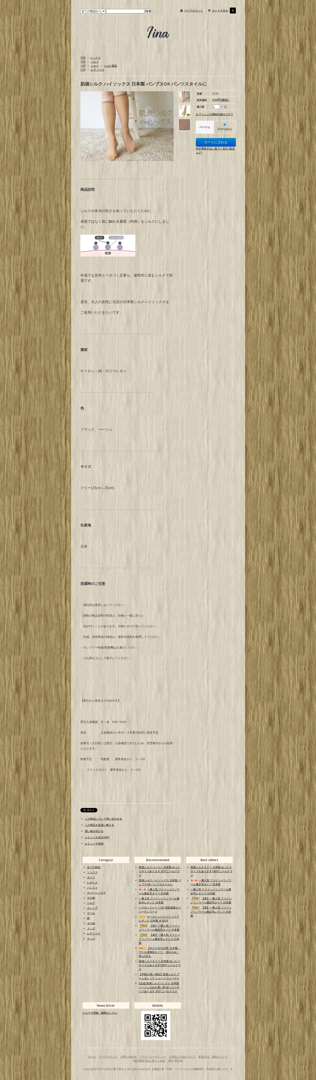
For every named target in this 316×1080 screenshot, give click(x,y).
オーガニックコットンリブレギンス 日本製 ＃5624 (159, 918)
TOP (83, 58)
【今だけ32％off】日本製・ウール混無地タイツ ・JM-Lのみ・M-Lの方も (159, 952)
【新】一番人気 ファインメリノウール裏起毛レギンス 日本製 (159, 939)
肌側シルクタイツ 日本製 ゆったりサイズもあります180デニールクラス (160, 965)
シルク (95, 62)
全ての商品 (93, 867)
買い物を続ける (94, 831)
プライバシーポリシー (152, 1057)
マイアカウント (193, 10)
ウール (91, 913)
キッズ (91, 938)
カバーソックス (96, 893)
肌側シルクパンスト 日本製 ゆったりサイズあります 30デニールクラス (159, 871)
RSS (170, 1060)
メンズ (91, 928)
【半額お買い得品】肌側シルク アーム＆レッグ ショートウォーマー (159, 976)
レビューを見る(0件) (97, 837)
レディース (97, 70)
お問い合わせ (129, 1057)
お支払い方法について (182, 1057)
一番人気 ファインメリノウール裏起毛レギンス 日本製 (159, 900)
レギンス (92, 882)
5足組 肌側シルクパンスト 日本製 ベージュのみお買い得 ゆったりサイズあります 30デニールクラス (159, 987)
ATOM (179, 1060)
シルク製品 (110, 66)
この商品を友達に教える (99, 825)
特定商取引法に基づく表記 (149, 1060)
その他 (91, 898)
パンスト (92, 887)
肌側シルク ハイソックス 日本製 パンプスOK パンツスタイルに (160, 882)
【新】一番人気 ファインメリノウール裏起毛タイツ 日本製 (159, 928)
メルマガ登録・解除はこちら (100, 1013)
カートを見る (220, 10)
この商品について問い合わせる (103, 819)
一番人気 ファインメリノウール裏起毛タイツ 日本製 (159, 891)
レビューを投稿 (94, 843)
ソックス (95, 58)
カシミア (92, 908)
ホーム (92, 1057)
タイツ (91, 877)
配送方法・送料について (213, 1057)
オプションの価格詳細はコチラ (214, 114)
